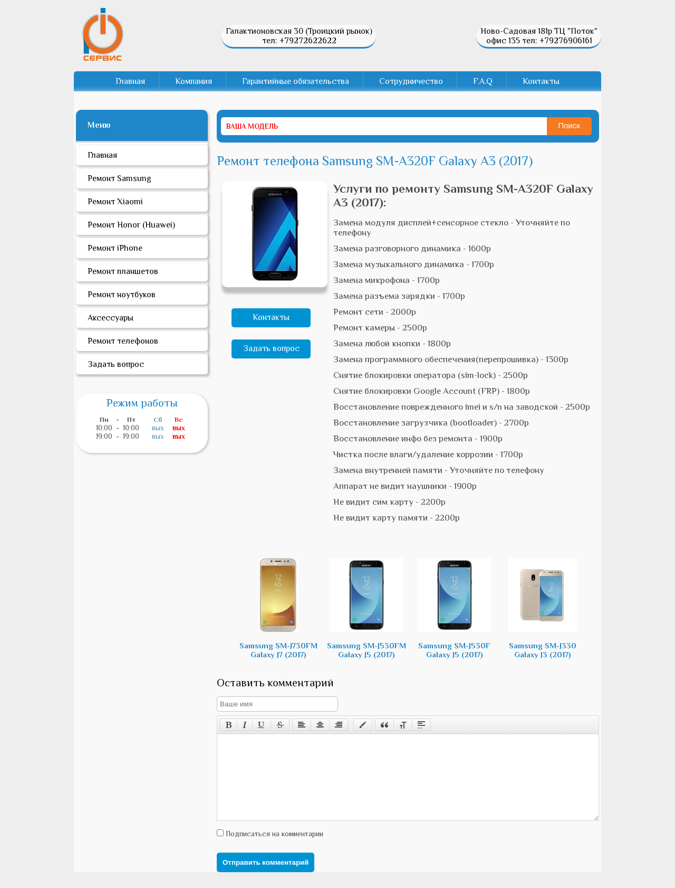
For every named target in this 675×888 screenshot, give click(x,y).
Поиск (569, 125)
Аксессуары (110, 318)
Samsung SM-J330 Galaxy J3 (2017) (542, 608)
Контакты (541, 81)
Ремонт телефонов (123, 341)
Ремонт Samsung (119, 178)
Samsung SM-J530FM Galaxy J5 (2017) (366, 608)
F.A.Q (483, 81)
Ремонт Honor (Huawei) (131, 225)
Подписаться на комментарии (273, 849)
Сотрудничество (411, 81)
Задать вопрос (271, 348)
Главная (130, 81)
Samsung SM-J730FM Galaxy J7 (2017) (278, 608)
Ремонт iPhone (115, 248)
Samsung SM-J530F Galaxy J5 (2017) (454, 608)
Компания (193, 81)
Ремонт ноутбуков (122, 294)
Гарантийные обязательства (295, 81)
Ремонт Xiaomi (115, 201)
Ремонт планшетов (123, 271)
